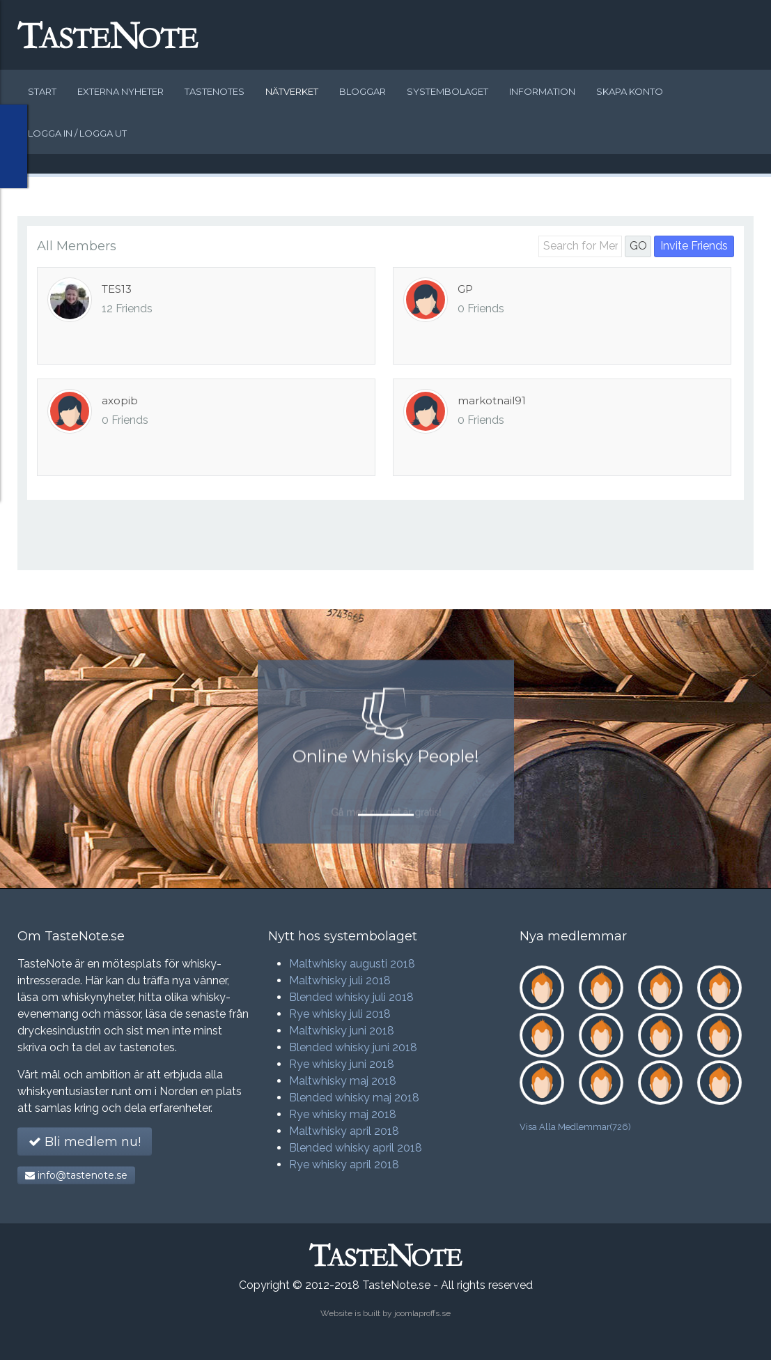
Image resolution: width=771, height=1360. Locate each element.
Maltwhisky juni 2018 (341, 1030)
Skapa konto (629, 91)
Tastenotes (214, 91)
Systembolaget (447, 91)
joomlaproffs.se (422, 1313)
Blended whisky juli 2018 (351, 997)
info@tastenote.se (76, 1175)
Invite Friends (694, 245)
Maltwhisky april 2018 (344, 1131)
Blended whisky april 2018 (355, 1147)
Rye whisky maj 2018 (342, 1114)
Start (42, 91)
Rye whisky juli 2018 (340, 1014)
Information (542, 91)
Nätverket (291, 91)
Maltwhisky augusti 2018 (352, 963)
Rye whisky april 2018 (344, 1164)
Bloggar (362, 91)
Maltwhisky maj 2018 (342, 1080)
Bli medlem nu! (85, 1141)
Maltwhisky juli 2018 (340, 980)
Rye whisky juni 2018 (341, 1064)
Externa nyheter (120, 91)
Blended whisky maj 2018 (354, 1097)
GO (638, 245)
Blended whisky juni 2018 (353, 1047)
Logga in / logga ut (77, 133)
